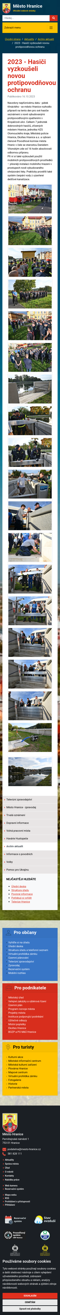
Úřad (7, 1168)
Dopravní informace (16, 822)
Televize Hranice (20, 901)
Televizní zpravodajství (18, 799)
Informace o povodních (18, 854)
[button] (54, 18)
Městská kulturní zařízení (22, 1064)
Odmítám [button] (30, 1302)
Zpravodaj (14, 965)
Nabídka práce (12, 1179)
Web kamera (11, 1185)
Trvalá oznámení (14, 815)
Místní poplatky (17, 1024)
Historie (12, 1083)
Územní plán (15, 1005)
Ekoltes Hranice (17, 1028)
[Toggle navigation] (51, 27)
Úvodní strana (13, 39)
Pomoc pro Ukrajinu (16, 869)
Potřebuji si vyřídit (21, 897)
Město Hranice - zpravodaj (20, 807)
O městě (9, 1171)
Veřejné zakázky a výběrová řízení (27, 1001)
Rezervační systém (19, 969)
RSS (7, 1198)
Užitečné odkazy (17, 1020)
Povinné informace (22, 894)
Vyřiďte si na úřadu (19, 942)
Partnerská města (18, 1087)
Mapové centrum (18, 1072)
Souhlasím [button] (30, 1295)
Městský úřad (16, 997)
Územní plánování (18, 957)
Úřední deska (18, 886)
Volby (8, 861)
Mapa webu (10, 1195)
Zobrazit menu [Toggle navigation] (12, 27)
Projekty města (16, 1012)
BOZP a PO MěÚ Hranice (22, 1031)
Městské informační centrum (24, 1060)
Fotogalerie (14, 1080)
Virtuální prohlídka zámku (22, 953)
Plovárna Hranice (18, 1068)
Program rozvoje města (21, 1009)
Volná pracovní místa (17, 830)
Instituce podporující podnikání (25, 1016)
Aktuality (29, 39)
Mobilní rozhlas (17, 973)
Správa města (12, 1164)
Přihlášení (10, 1205)
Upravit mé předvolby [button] (30, 1309)
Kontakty (9, 1175)
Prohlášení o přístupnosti (17, 1201)
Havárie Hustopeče (16, 838)
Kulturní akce (15, 1057)
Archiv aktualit (46, 39)
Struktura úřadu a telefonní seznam (28, 950)
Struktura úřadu (20, 890)
